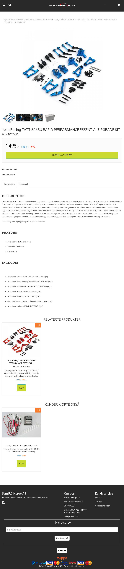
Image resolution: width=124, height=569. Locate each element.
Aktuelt (98, 497)
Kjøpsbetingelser (102, 506)
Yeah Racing (10, 169)
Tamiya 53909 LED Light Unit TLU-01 (21, 445)
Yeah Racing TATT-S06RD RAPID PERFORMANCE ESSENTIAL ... (21, 361)
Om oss (98, 502)
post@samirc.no (71, 516)
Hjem (6, 19)
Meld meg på (62, 538)
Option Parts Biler (44, 19)
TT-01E (69, 19)
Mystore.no (43, 497)
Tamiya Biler (59, 19)
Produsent (23, 184)
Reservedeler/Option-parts (22, 19)
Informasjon (9, 184)
